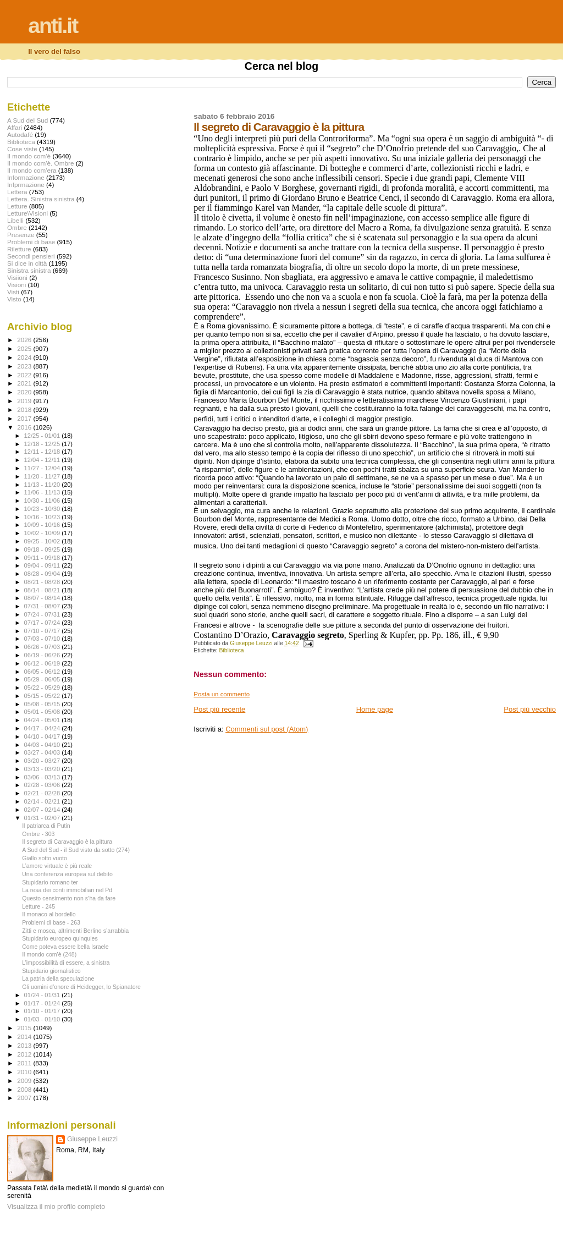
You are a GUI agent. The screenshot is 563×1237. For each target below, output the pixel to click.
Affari (14, 127)
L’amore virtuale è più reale (57, 865)
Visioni (16, 284)
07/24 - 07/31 (43, 614)
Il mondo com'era (32, 170)
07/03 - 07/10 (43, 638)
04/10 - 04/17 (43, 736)
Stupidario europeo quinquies (60, 938)
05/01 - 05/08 (43, 711)
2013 (25, 1045)
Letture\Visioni (27, 213)
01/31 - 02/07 (43, 818)
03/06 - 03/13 (43, 777)
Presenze (21, 234)
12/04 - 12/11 (43, 460)
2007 (25, 1097)
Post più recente (219, 709)
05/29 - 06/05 (43, 679)
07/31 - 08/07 (43, 606)
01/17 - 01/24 (43, 1003)
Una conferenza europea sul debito (67, 874)
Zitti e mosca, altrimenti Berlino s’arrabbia (75, 930)
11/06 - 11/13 (43, 492)
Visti (13, 291)
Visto (14, 299)
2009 (25, 1080)
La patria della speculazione (58, 978)
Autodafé (20, 134)
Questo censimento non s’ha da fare (68, 898)
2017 (25, 418)
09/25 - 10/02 (43, 541)
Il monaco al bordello (49, 914)
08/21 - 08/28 (43, 582)
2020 (25, 391)
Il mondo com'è (29, 156)
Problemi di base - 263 (51, 922)
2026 (25, 339)
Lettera (17, 191)
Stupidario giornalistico (51, 970)
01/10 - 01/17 (43, 1011)
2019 (25, 400)
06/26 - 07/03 (43, 647)
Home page (374, 709)
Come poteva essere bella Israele (65, 946)
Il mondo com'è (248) (49, 954)
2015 (25, 1027)
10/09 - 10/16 (43, 524)
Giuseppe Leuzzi (92, 1139)
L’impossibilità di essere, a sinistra (65, 962)
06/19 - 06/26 (43, 655)
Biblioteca (231, 650)
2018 (25, 409)
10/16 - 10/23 (43, 517)
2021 (25, 383)
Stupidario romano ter (50, 882)
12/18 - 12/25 (43, 444)
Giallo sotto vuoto (44, 858)
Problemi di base (31, 241)
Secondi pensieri (31, 256)
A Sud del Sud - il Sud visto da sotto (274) (76, 849)
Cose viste (22, 148)
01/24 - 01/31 (43, 995)
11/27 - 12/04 (43, 468)
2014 (25, 1036)
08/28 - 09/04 (43, 573)
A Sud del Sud (27, 120)
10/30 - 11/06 (43, 500)
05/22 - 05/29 (43, 687)
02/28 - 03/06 (43, 785)
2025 (25, 348)
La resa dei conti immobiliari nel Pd (67, 890)
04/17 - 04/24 (43, 728)
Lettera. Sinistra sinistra (40, 198)
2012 (25, 1054)
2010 (25, 1071)
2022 (25, 374)
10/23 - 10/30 (43, 508)
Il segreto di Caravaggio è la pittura (67, 841)
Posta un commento (222, 694)
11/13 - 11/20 (43, 484)
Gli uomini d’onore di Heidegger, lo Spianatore (81, 986)
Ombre (17, 227)
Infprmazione (26, 184)
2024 (25, 357)
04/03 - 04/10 (43, 744)
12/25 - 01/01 (43, 435)
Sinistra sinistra (29, 270)
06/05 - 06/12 (43, 671)
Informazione (26, 177)
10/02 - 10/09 (43, 533)
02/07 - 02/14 (43, 809)
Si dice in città (27, 263)
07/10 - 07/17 (43, 631)
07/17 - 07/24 (43, 622)
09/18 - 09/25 (43, 549)
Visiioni (17, 277)
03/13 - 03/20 (43, 769)
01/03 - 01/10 (43, 1019)
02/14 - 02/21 (43, 801)
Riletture (19, 248)
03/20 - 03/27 (43, 760)
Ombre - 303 (38, 834)
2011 (25, 1062)
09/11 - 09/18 (43, 557)
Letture (17, 206)
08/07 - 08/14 (43, 598)
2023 (25, 366)
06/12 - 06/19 (43, 663)
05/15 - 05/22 (43, 695)
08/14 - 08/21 (43, 590)
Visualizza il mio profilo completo (56, 1207)
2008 (25, 1089)
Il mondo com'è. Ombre (40, 163)
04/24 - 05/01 (43, 720)
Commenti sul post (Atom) (266, 729)
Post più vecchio (530, 709)
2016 (25, 427)
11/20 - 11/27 (43, 476)
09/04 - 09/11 (43, 565)
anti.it (53, 25)
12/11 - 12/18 (43, 451)
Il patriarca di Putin (46, 825)
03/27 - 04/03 (43, 752)
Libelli (15, 220)
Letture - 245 (38, 906)
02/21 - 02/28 (43, 793)
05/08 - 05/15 (43, 704)
